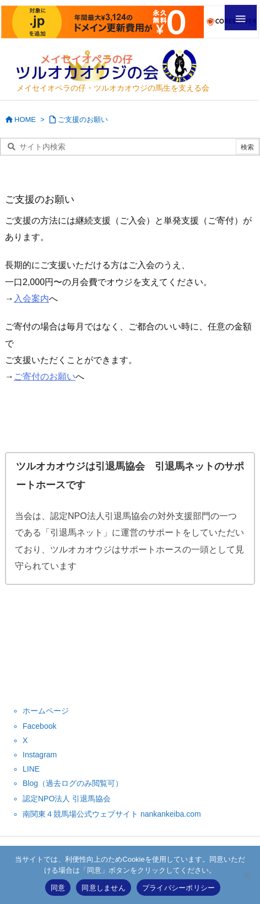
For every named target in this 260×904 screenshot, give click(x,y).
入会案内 (31, 298)
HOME (25, 119)
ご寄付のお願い (44, 376)
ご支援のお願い (83, 119)
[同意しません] (246, 874)
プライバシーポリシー (178, 888)
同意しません (104, 888)
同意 (58, 888)
